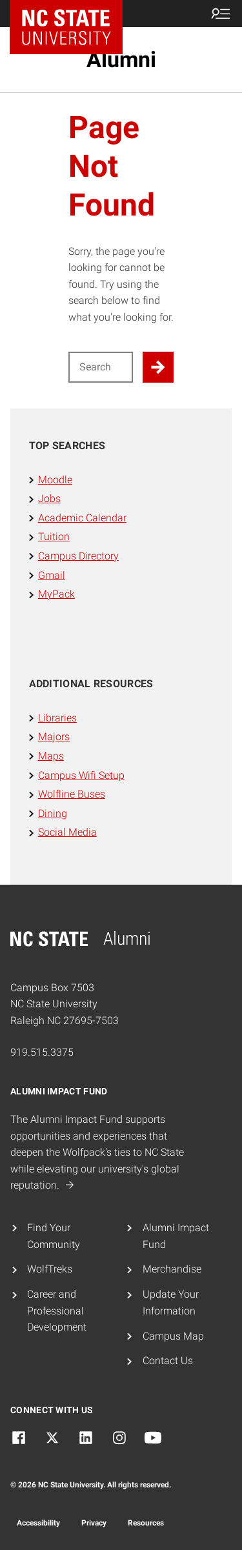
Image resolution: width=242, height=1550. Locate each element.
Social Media (67, 832)
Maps (51, 756)
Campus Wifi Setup (81, 775)
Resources (146, 1522)
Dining (52, 813)
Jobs (49, 498)
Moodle (55, 480)
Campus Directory (78, 556)
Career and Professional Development (56, 1310)
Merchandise (172, 1269)
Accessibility (38, 1522)
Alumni (121, 59)
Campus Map (173, 1336)
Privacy (93, 1522)
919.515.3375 (42, 1052)
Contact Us (168, 1360)
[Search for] (101, 367)
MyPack (56, 594)
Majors (54, 736)
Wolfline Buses (71, 794)
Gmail (51, 575)
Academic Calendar (82, 518)
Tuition (54, 536)
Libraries (57, 718)
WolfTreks (49, 1269)
